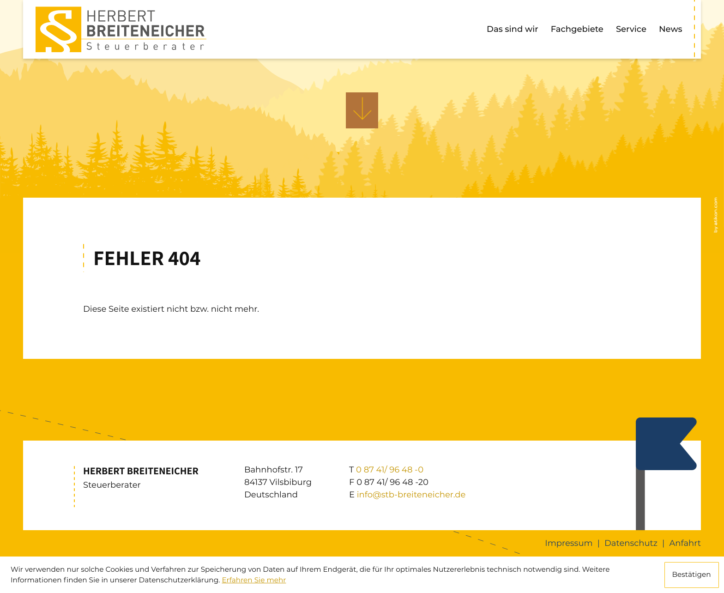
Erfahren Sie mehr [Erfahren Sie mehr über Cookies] (254, 579)
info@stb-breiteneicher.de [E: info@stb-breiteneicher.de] (411, 495)
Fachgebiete (577, 29)
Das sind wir (512, 29)
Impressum (568, 543)
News (670, 29)
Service (631, 29)
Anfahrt (685, 543)
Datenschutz (631, 543)
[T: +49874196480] (389, 470)
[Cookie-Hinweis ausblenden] (691, 575)
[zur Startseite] (121, 29)
